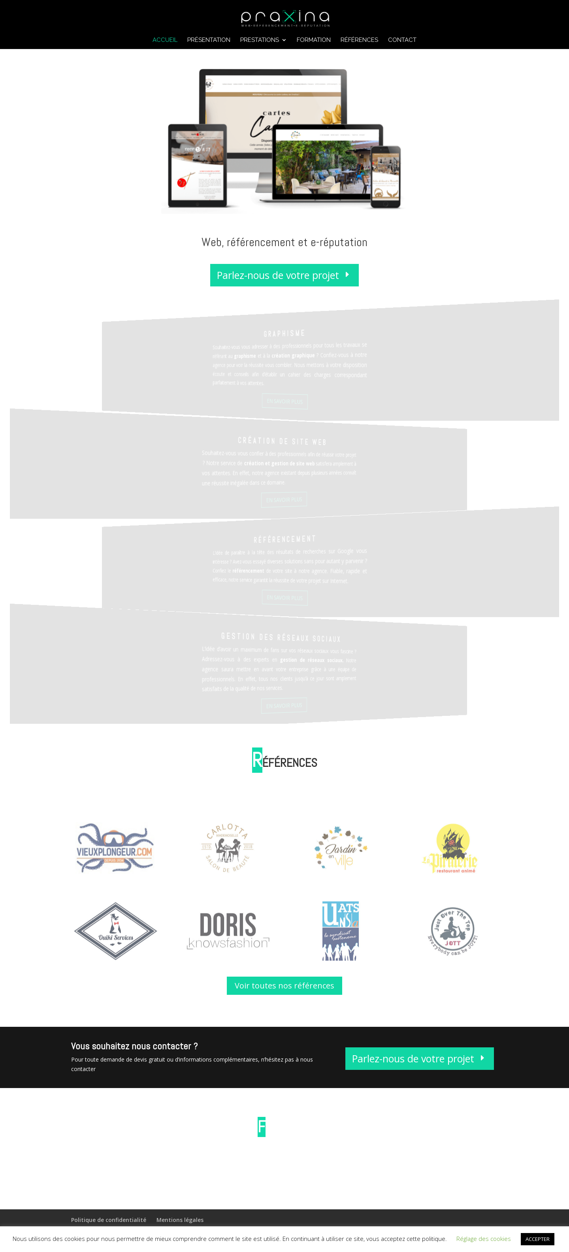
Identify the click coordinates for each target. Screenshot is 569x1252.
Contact (402, 40)
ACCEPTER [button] (538, 1239)
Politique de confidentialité (108, 1220)
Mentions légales (179, 1220)
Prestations (259, 40)
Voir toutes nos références (284, 985)
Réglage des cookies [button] (483, 1239)
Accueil (165, 40)
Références (359, 40)
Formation (314, 40)
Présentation (208, 40)
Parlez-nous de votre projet (278, 279)
